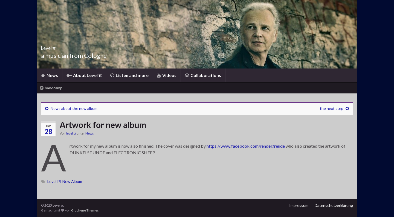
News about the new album (74, 108)
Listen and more (129, 75)
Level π (54, 46)
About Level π (84, 75)
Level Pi (54, 181)
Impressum (298, 205)
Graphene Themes (85, 210)
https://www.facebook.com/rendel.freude (246, 146)
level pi (71, 133)
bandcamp (51, 87)
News (49, 75)
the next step (331, 108)
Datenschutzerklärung (334, 205)
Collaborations (203, 75)
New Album (72, 181)
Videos (166, 75)
